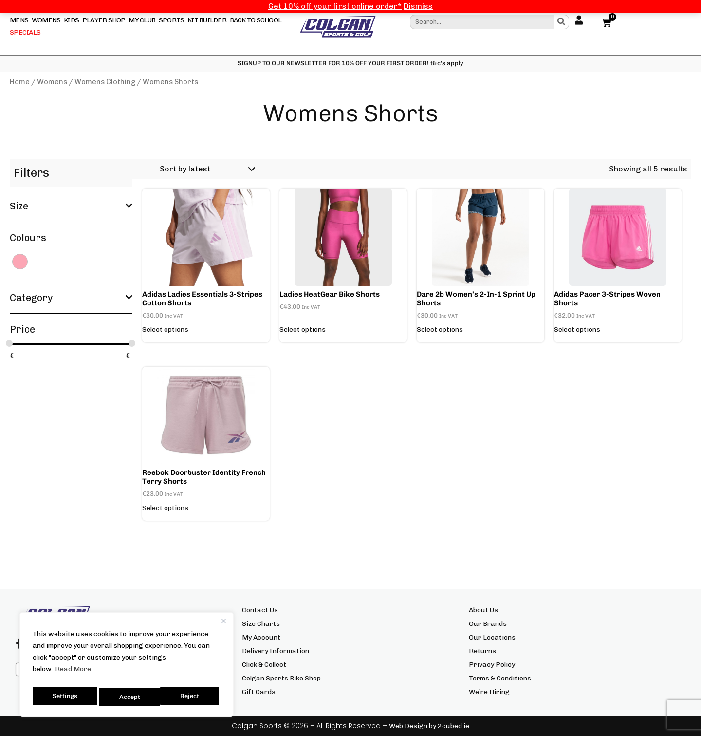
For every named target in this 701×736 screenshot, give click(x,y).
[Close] (223, 625)
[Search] (561, 22)
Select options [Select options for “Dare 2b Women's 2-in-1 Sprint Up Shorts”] (440, 329)
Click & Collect (264, 665)
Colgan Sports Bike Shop (281, 678)
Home (20, 81)
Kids (71, 20)
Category (71, 297)
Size (71, 206)
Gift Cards (259, 692)
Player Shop (104, 20)
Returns (482, 651)
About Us (483, 610)
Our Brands (488, 624)
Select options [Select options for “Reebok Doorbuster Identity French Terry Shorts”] (165, 508)
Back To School (256, 20)
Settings (64, 697)
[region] (126, 667)
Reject (129, 697)
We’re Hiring (489, 692)
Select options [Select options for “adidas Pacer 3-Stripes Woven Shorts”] (577, 329)
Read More (73, 674)
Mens (19, 20)
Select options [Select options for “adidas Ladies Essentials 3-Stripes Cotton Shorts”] (165, 329)
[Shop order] (206, 169)
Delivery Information (275, 651)
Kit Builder (206, 20)
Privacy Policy (492, 665)
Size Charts (261, 624)
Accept (191, 697)
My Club (142, 20)
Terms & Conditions (500, 678)
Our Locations (492, 637)
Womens (46, 20)
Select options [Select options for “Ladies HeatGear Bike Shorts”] (302, 329)
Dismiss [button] (418, 6)
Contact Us (260, 610)
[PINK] (20, 260)
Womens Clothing (104, 81)
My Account (261, 637)
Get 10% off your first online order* (335, 6)
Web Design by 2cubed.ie (429, 726)
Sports (171, 20)
